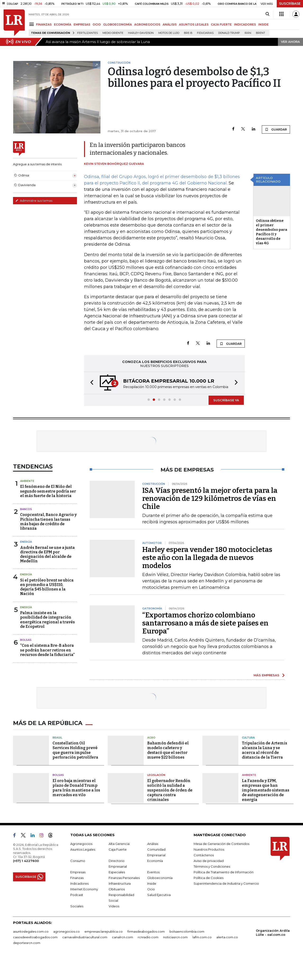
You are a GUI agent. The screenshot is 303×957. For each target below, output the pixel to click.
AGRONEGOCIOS (147, 24)
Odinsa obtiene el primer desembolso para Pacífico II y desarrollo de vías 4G (271, 231)
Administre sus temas (33, 200)
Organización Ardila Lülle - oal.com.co (273, 932)
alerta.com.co (227, 937)
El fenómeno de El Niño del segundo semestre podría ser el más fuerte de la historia (48, 491)
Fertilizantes (87, 33)
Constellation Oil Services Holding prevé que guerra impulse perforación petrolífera (75, 750)
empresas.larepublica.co (104, 931)
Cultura (248, 737)
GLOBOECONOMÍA (117, 24)
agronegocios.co (66, 931)
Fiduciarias (205, 33)
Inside (151, 883)
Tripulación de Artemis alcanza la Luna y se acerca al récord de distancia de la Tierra (264, 750)
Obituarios (117, 889)
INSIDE (263, 24)
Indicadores (79, 883)
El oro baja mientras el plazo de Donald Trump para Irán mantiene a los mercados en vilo (76, 787)
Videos (114, 906)
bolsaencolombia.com (186, 931)
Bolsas (25, 640)
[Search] (267, 14)
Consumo (77, 861)
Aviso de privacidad (209, 861)
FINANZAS (44, 24)
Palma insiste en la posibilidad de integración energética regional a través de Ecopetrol (47, 620)
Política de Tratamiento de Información (224, 872)
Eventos (153, 872)
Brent (260, 33)
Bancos (26, 509)
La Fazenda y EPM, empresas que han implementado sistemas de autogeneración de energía (265, 790)
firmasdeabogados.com (146, 931)
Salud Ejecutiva (159, 895)
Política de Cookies (208, 878)
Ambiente (27, 481)
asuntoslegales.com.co (31, 931)
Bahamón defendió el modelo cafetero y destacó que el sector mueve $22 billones (168, 750)
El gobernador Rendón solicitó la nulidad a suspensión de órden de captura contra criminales (169, 790)
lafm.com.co (202, 937)
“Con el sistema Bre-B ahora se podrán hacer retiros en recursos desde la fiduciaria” (47, 650)
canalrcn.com (122, 937)
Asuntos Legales (82, 849)
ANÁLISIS (170, 24)
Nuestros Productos (209, 849)
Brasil (57, 737)
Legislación (156, 775)
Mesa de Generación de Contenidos (221, 844)
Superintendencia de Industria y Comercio (226, 883)
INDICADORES (245, 24)
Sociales (76, 906)
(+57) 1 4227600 (26, 861)
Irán (248, 33)
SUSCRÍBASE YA (226, 400)
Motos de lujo (168, 33)
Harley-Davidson (141, 33)
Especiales (117, 872)
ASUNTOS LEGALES (194, 24)
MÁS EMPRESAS (266, 675)
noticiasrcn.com (175, 937)
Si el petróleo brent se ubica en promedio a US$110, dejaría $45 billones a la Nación (47, 587)
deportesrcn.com (26, 943)
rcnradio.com (148, 937)
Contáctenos (204, 855)
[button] (90, 383)
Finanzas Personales (124, 878)
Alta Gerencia (119, 844)
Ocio (151, 889)
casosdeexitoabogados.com (35, 937)
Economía (155, 861)
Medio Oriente (112, 33)
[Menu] (32, 24)
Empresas (77, 872)
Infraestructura (120, 883)
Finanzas (77, 878)
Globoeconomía (160, 878)
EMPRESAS (82, 24)
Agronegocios (81, 844)
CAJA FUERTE (221, 24)
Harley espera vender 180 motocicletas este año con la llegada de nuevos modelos (207, 557)
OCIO (97, 24)
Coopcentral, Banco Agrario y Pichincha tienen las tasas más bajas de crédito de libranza (48, 521)
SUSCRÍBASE (290, 3)
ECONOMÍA (62, 24)
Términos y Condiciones (212, 866)
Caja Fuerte (118, 849)
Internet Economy (84, 889)
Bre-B (188, 33)
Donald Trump (229, 33)
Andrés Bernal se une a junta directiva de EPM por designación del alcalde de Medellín (47, 554)
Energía (26, 541)
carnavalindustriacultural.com (84, 937)
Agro (151, 737)
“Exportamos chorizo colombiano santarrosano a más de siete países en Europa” (205, 623)
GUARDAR (276, 129)
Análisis (152, 844)
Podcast (76, 895)
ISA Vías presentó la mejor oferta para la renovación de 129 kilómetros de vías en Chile (209, 498)
